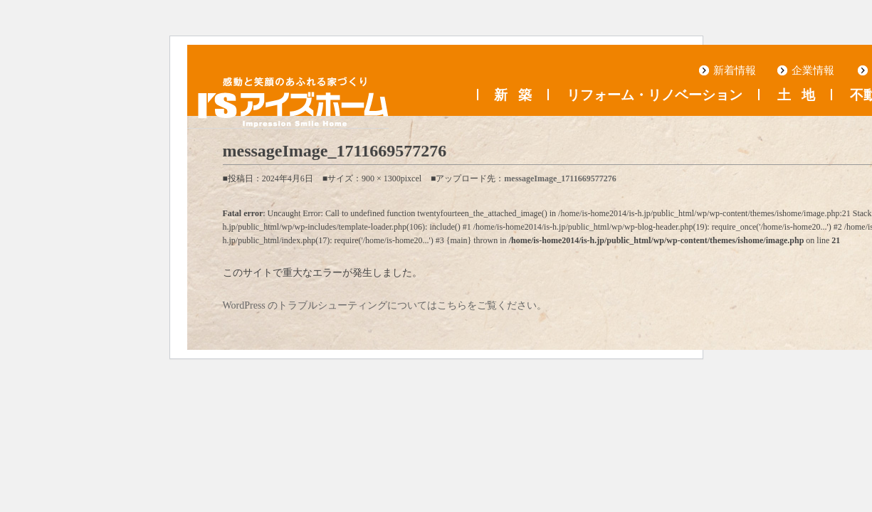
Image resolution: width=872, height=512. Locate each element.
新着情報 (734, 70)
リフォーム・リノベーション (654, 95)
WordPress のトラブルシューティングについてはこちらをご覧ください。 (385, 305)
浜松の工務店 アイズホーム (293, 102)
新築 (513, 95)
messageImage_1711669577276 (560, 178)
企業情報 (813, 70)
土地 (796, 95)
